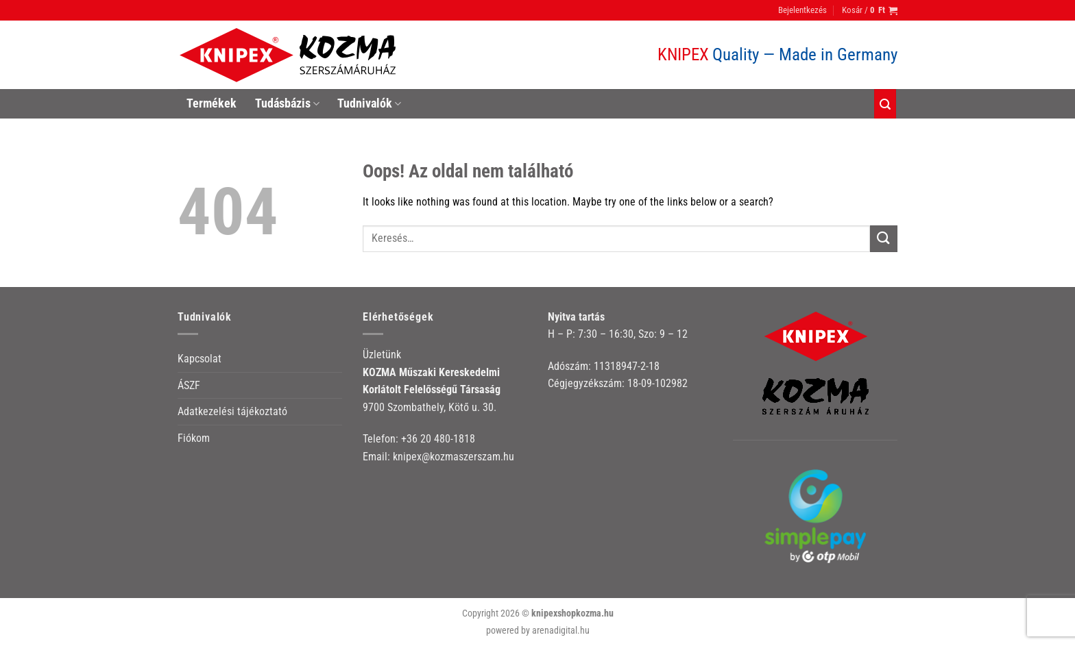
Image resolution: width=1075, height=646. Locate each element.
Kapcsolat (199, 358)
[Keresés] (885, 104)
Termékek (211, 103)
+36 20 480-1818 (438, 438)
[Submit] (883, 238)
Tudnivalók (369, 103)
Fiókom (194, 438)
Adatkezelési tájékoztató (232, 411)
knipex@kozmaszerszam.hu (453, 456)
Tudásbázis (287, 103)
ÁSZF (189, 385)
